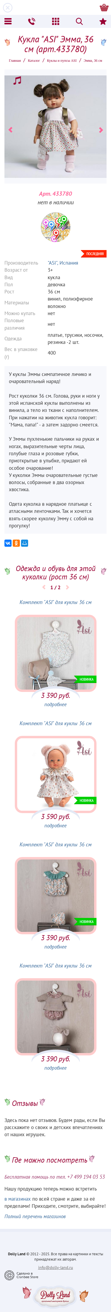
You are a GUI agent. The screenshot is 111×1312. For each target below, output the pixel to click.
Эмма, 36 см (93, 61)
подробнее (55, 704)
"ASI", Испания (63, 263)
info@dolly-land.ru (55, 1267)
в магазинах (17, 1199)
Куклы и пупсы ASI (62, 61)
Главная (15, 61)
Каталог (34, 61)
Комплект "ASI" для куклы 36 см (55, 602)
